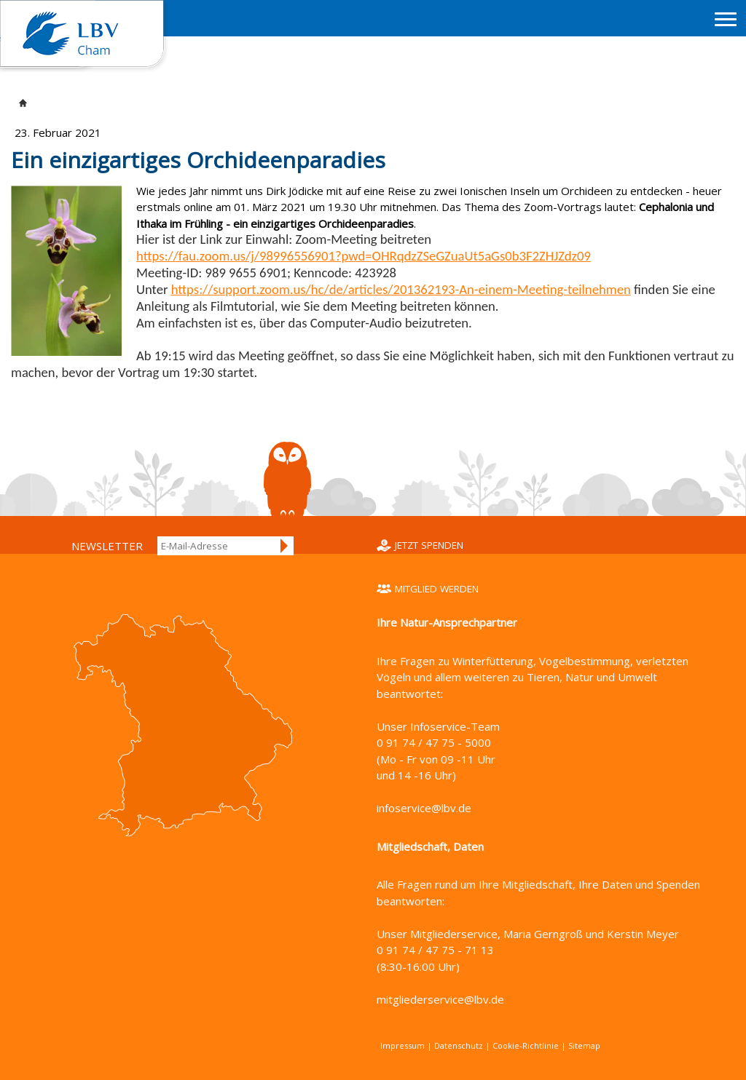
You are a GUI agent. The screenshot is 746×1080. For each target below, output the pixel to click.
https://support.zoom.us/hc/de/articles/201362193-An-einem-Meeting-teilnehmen (401, 289)
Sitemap (584, 1045)
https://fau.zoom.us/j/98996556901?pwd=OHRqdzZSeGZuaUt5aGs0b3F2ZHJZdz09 (363, 255)
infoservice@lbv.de (424, 808)
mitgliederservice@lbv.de (440, 999)
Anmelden (285, 545)
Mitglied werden (437, 588)
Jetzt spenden (429, 545)
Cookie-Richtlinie (525, 1045)
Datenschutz (458, 1045)
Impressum (402, 1045)
